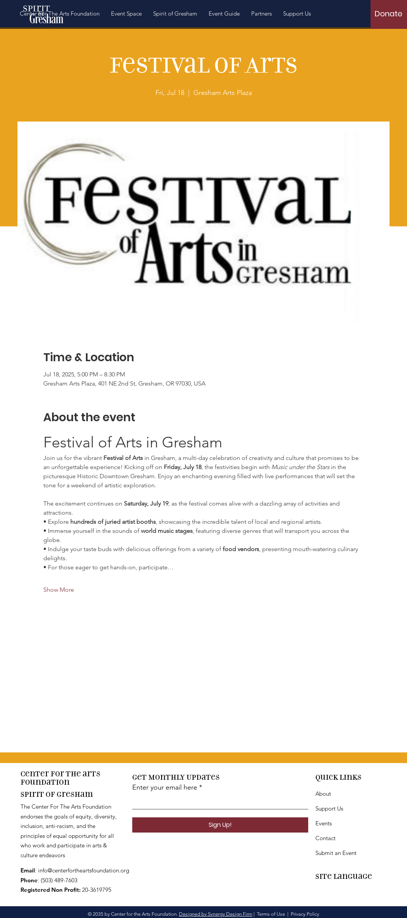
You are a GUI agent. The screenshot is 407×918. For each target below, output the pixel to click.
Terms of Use (271, 914)
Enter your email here (164, 787)
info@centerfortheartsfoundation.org (83, 870)
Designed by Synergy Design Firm (215, 914)
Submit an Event (335, 852)
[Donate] (388, 13)
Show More (58, 589)
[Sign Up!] (220, 825)
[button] (175, 13)
